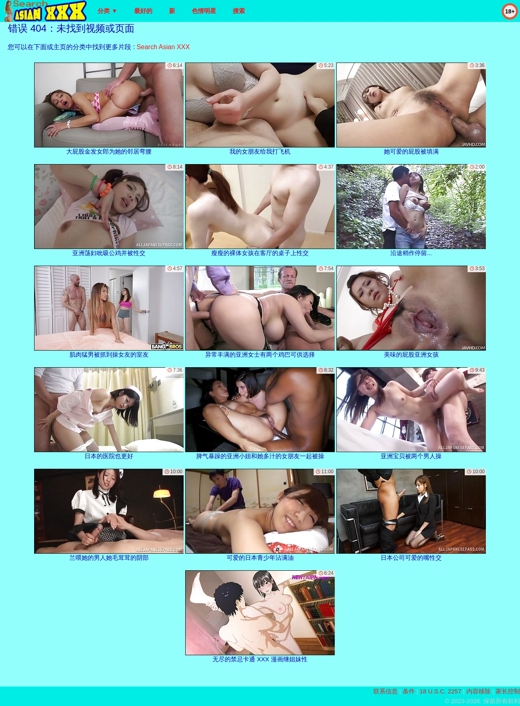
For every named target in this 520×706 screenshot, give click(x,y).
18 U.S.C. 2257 (441, 691)
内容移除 (478, 691)
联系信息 (385, 691)
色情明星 (204, 10)
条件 (409, 691)
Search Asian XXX (163, 46)
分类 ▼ (107, 10)
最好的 (143, 10)
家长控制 (508, 691)
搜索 (239, 10)
